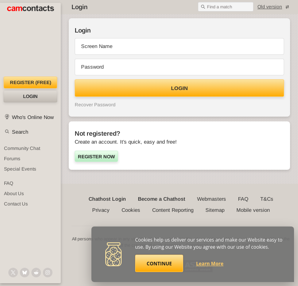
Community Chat (22, 148)
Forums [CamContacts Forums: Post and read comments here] (12, 158)
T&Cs (266, 199)
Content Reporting (173, 210)
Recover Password (95, 104)
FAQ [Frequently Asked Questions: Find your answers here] (8, 183)
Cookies (131, 210)
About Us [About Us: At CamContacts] (14, 193)
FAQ (243, 199)
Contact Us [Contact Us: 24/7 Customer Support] (16, 204)
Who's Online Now (33, 117)
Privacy (101, 210)
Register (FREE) (30, 82)
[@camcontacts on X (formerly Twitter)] (13, 272)
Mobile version (253, 210)
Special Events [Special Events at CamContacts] (20, 169)
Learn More (210, 263)
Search (20, 132)
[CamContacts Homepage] (30, 40)
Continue (159, 263)
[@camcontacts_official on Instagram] (47, 272)
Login (30, 96)
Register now (96, 156)
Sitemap (214, 210)
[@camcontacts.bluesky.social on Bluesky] (24, 272)
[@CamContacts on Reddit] (36, 272)
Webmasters (211, 199)
